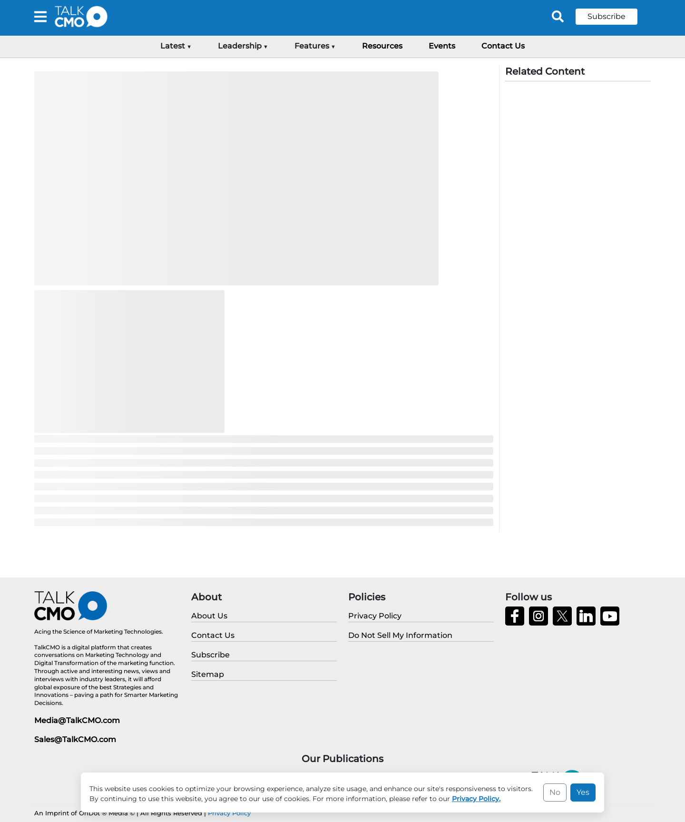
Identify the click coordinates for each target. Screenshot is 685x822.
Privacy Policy (229, 813)
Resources (382, 45)
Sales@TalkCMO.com (75, 739)
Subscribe (606, 16)
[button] (614, 17)
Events (442, 45)
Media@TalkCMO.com (77, 720)
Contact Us (503, 45)
